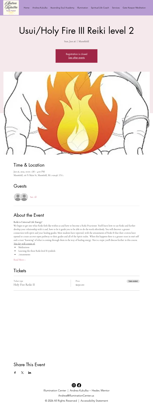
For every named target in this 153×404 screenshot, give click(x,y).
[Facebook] (79, 385)
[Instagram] (74, 385)
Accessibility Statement (94, 400)
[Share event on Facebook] (15, 372)
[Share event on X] (22, 372)
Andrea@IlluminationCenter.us (76, 395)
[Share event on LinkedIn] (29, 372)
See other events (76, 57)
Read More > (20, 259)
